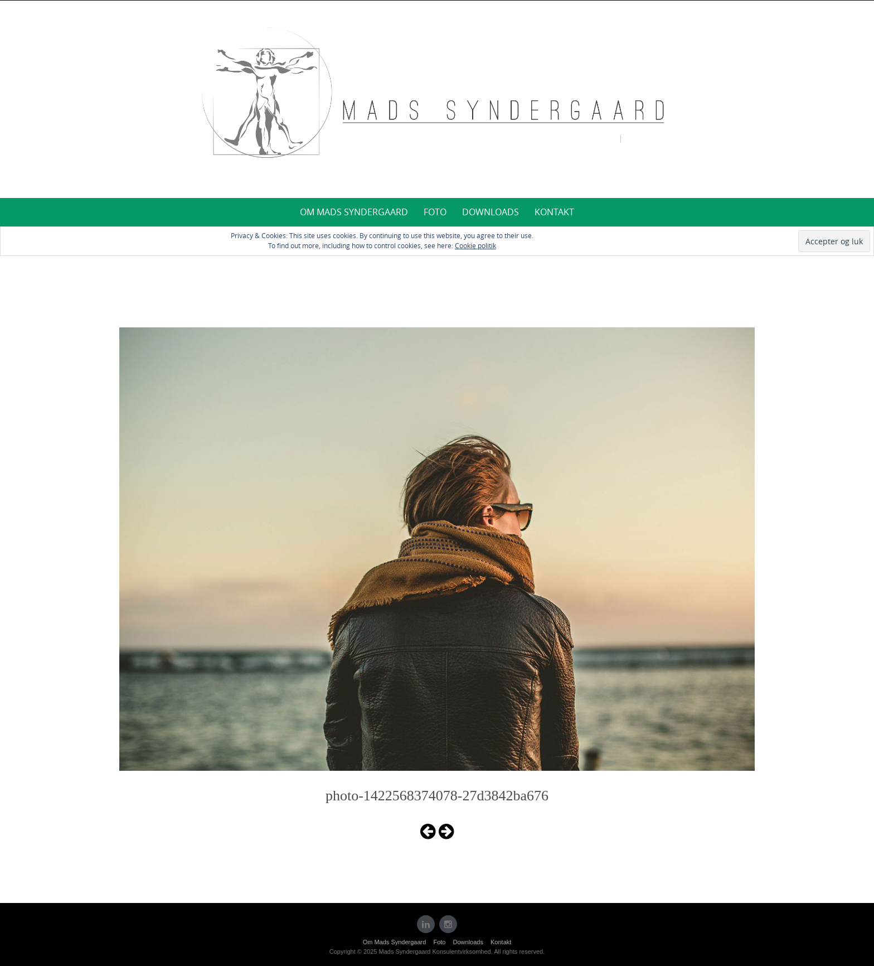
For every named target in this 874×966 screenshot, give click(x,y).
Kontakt (554, 212)
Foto (435, 212)
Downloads (490, 212)
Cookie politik (475, 245)
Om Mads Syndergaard (354, 212)
